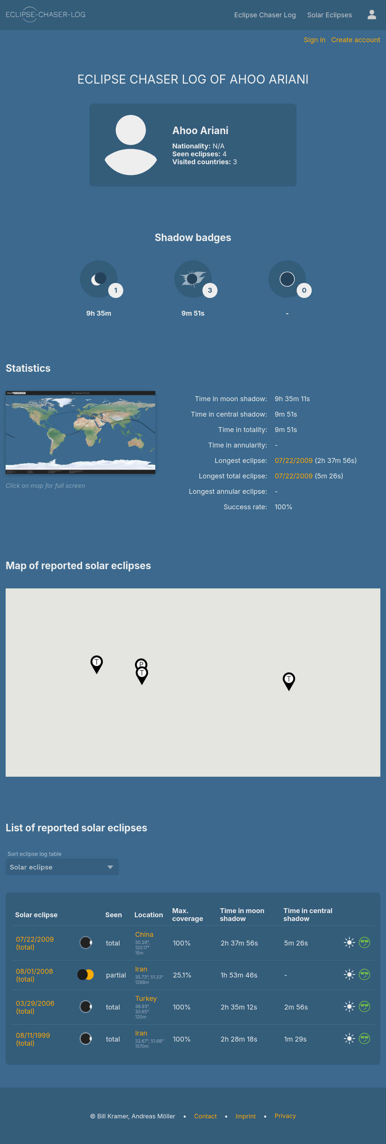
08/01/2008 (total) (34, 975)
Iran (141, 969)
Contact (205, 1116)
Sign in (315, 40)
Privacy (285, 1116)
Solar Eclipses (329, 15)
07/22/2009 (294, 460)
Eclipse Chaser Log (265, 15)
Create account (355, 40)
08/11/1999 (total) (33, 1039)
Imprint (246, 1116)
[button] (289, 681)
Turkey (146, 998)
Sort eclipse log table (34, 854)
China (144, 934)
